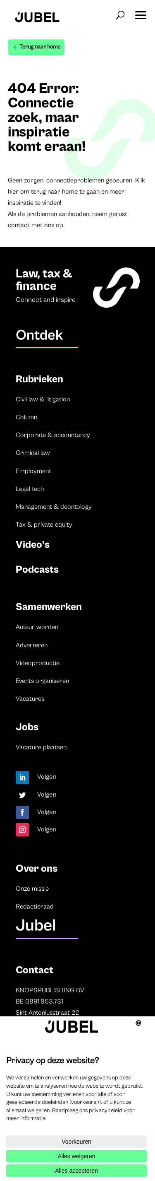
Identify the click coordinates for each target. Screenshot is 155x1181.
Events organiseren (42, 681)
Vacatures (30, 698)
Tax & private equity (44, 524)
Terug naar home (39, 47)
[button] (140, 12)
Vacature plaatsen (41, 747)
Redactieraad (35, 906)
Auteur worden (37, 627)
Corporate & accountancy (53, 435)
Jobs (27, 727)
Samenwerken (49, 607)
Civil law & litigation (43, 399)
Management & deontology (54, 506)
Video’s (33, 545)
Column (26, 417)
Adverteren (32, 645)
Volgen (47, 776)
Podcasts (37, 570)
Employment (33, 471)
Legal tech (30, 489)
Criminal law (33, 453)
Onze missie (32, 888)
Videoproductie (38, 663)
